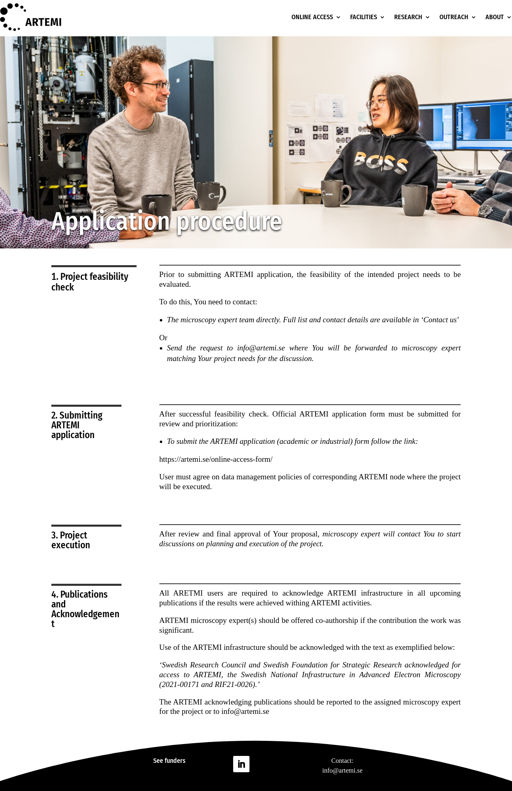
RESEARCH (408, 17)
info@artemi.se (245, 711)
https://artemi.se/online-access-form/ (216, 459)
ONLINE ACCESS (312, 17)
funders (175, 760)
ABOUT (495, 17)
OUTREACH (453, 17)
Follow (266, 763)
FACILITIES (363, 17)
